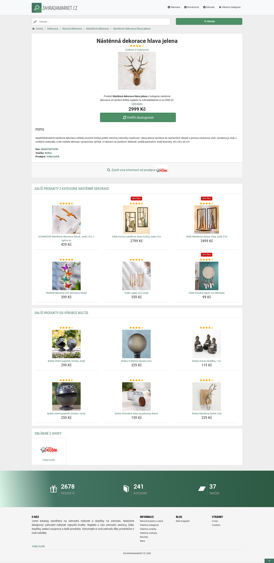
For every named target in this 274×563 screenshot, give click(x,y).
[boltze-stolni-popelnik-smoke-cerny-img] (66, 396)
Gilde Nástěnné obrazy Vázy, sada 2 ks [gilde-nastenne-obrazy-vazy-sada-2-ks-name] (206, 236)
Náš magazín (183, 521)
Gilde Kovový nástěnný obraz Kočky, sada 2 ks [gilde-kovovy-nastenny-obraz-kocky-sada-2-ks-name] (136, 236)
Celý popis (137, 103)
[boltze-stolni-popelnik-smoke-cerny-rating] (66, 380)
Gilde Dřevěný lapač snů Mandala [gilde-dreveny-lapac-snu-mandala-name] (206, 292)
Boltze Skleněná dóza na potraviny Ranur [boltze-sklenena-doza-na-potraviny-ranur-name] (136, 413)
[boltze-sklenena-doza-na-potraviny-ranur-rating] (136, 380)
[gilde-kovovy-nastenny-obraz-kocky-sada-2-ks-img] (136, 219)
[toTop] (269, 561)
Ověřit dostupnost (138, 117)
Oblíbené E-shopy (48, 433)
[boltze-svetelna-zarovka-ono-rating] (136, 328)
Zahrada (209, 7)
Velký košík (52, 156)
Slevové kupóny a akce (151, 521)
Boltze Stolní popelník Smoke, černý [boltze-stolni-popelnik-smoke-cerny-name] (66, 413)
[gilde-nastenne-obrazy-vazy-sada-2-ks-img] (206, 219)
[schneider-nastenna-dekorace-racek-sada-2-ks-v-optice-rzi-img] (66, 219)
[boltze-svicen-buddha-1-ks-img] (206, 344)
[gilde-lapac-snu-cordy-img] (136, 276)
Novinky (144, 537)
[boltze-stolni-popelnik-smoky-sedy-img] (66, 344)
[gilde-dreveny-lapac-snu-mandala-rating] (206, 260)
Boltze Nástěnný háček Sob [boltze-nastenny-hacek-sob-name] (206, 413)
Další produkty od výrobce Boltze (61, 313)
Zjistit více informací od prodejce (137, 170)
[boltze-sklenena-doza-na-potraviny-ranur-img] (136, 396)
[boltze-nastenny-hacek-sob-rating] (206, 380)
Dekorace (173, 7)
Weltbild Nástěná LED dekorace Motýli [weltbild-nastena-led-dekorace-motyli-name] (66, 292)
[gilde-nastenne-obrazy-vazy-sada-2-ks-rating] (206, 204)
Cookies (216, 525)
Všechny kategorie (229, 7)
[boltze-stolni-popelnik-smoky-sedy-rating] (66, 328)
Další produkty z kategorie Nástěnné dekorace (72, 189)
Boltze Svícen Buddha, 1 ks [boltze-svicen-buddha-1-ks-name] (206, 361)
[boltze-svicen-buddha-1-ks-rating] (206, 328)
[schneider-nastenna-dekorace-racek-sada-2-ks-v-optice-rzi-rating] (66, 204)
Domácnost (191, 7)
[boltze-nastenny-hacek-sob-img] (206, 396)
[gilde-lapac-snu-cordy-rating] (136, 260)
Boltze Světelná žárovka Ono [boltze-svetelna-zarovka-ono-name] (136, 361)
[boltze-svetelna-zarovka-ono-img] (136, 344)
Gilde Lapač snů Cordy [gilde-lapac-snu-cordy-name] (136, 292)
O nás (215, 521)
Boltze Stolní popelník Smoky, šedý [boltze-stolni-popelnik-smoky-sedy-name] (66, 361)
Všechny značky (148, 529)
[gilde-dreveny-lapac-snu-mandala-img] (206, 276)
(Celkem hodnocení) (137, 49)
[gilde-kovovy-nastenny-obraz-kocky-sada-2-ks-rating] (136, 204)
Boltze (48, 153)
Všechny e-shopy (148, 533)
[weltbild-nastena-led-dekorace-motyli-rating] (66, 260)
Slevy (142, 541)
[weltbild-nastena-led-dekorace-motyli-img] (66, 276)
